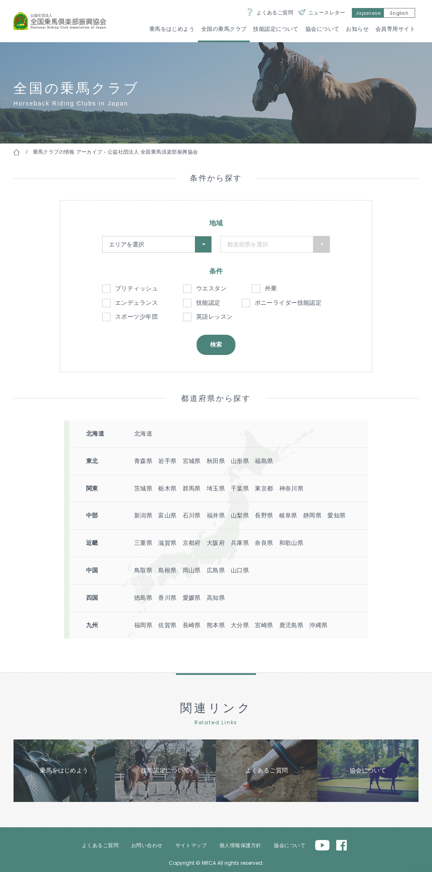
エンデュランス (136, 302)
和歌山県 (291, 542)
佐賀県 (167, 625)
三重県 (143, 542)
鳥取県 (143, 570)
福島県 (264, 461)
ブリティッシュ (136, 288)
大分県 (240, 625)
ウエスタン (211, 288)
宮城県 (192, 461)
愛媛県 (192, 597)
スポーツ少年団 (136, 316)
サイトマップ (191, 845)
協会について (322, 29)
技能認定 (208, 302)
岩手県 (167, 461)
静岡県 (312, 515)
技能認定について (275, 29)
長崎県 (192, 625)
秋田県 (216, 461)
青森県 (143, 461)
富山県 (167, 515)
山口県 (240, 570)
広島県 (216, 570)
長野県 (264, 515)
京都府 (192, 542)
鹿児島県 (291, 625)
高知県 (216, 597)
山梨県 (240, 515)
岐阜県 (288, 515)
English (399, 13)
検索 (216, 344)
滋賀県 (167, 542)
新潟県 (143, 515)
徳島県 (143, 597)
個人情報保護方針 (240, 845)
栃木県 (167, 488)
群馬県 (192, 488)
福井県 (216, 515)
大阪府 (216, 542)
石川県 (192, 515)
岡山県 (192, 570)
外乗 (271, 288)
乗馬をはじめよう (171, 29)
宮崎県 (264, 625)
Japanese (368, 13)
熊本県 (216, 625)
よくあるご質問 (274, 13)
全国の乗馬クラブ (223, 29)
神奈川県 (291, 488)
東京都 (264, 488)
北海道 (143, 433)
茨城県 (143, 488)
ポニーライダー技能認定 (288, 302)
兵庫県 (240, 542)
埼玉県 (216, 488)
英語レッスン (214, 316)
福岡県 (143, 625)
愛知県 (336, 515)
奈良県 (264, 542)
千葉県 (240, 488)
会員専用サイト (395, 29)
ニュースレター (326, 13)
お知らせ (357, 29)
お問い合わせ (147, 845)
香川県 (167, 597)
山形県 (240, 461)
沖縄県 (318, 625)
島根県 (167, 570)
